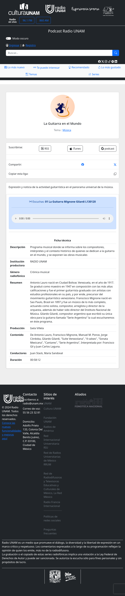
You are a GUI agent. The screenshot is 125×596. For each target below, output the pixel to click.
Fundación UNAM (50, 419)
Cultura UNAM (52, 408)
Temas (31, 74)
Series (93, 74)
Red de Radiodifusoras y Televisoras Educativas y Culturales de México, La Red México (53, 485)
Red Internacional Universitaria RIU (52, 441)
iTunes (75, 148)
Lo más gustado (109, 67)
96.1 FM (26, 20)
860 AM (43, 20)
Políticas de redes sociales (52, 518)
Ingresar (14, 45)
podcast (107, 148)
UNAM (48, 403)
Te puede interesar (46, 67)
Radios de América (50, 428)
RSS (45, 148)
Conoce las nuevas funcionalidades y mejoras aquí (11, 430)
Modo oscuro (21, 38)
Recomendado (78, 67)
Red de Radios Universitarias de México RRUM (52, 458)
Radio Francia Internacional (52, 504)
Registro (31, 45)
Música (66, 130)
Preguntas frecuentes (50, 531)
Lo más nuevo (14, 67)
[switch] (8, 38)
